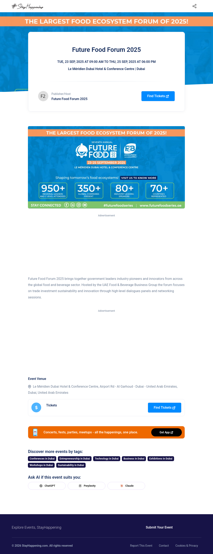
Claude (126, 485)
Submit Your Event (159, 527)
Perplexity (87, 485)
